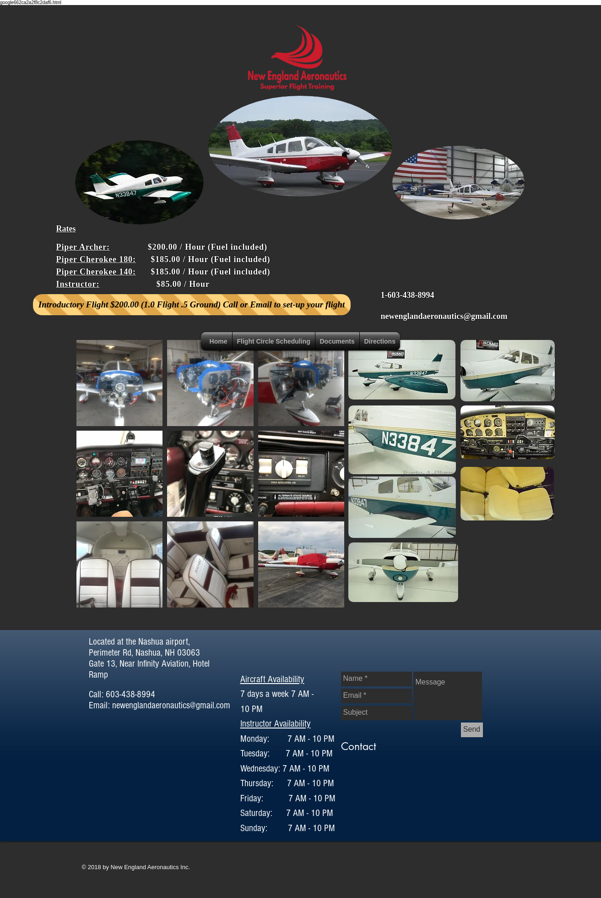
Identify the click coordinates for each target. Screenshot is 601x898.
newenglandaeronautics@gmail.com (444, 316)
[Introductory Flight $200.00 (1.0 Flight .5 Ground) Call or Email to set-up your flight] (192, 304)
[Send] (472, 730)
